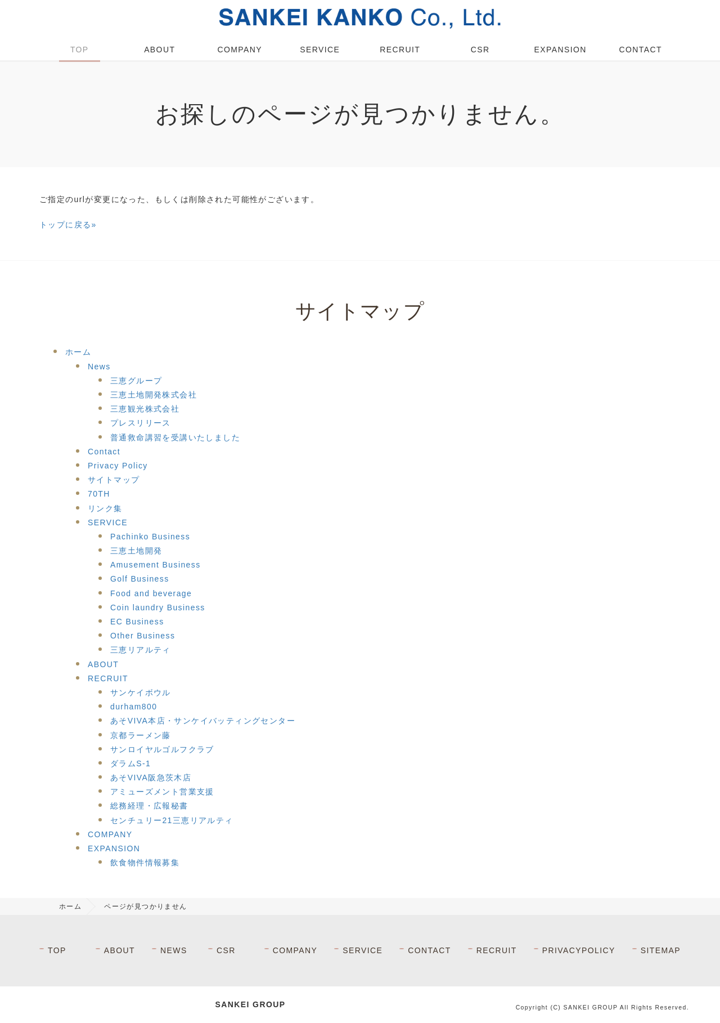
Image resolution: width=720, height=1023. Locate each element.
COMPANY (239, 49)
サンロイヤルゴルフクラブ (162, 749)
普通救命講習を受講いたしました (175, 437)
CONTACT (640, 49)
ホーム (78, 351)
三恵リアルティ (140, 649)
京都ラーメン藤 (140, 735)
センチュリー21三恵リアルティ (171, 820)
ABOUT (159, 49)
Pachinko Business (150, 536)
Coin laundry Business (157, 607)
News (99, 366)
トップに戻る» (68, 224)
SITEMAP (661, 950)
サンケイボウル (140, 692)
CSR (480, 49)
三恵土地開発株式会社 (153, 394)
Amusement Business (155, 564)
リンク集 (105, 508)
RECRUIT (400, 49)
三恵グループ (136, 380)
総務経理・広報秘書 (149, 805)
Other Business (142, 635)
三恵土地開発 (136, 550)
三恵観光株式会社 (144, 408)
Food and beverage (151, 593)
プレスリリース (140, 422)
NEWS (173, 950)
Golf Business (139, 578)
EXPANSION (560, 49)
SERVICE (320, 49)
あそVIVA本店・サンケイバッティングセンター (202, 720)
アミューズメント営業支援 (162, 791)
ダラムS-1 (130, 763)
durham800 (133, 706)
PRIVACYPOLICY (578, 950)
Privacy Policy (118, 465)
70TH (99, 493)
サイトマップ (114, 479)
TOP (79, 49)
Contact (104, 451)
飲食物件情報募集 (144, 862)
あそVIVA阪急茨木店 (150, 777)
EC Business (137, 621)
